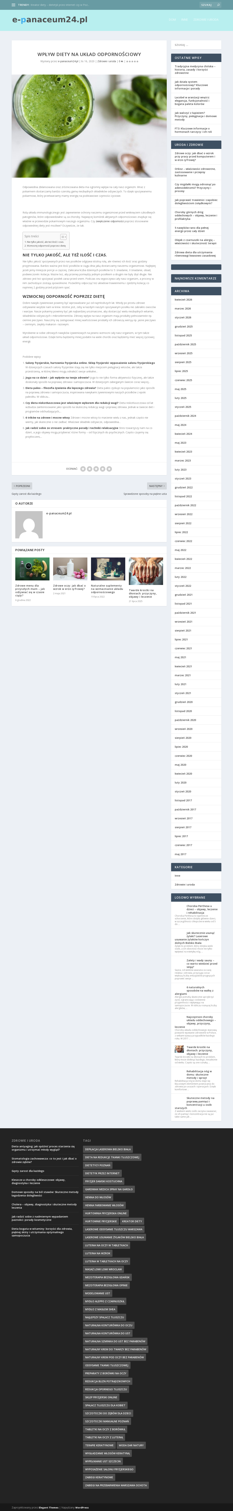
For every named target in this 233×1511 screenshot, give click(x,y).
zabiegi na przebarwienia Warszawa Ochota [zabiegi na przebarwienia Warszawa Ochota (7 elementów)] (116, 1484)
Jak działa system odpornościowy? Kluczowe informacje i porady (191, 84)
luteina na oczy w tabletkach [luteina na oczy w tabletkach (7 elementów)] (106, 1244)
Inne (184, 21)
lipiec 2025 (181, 370)
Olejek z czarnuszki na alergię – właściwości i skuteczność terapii (195, 240)
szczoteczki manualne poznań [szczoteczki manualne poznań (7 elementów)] (107, 1420)
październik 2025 (185, 343)
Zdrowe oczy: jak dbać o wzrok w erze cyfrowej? (69, 586)
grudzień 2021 (184, 594)
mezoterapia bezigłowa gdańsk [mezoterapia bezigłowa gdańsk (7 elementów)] (107, 1276)
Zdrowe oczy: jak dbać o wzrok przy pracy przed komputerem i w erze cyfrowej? (195, 156)
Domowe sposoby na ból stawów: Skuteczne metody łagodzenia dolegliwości (45, 1193)
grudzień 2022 (184, 486)
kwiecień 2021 (183, 665)
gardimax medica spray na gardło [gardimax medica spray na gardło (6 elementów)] (109, 1188)
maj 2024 (180, 424)
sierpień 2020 (183, 737)
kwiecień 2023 (183, 451)
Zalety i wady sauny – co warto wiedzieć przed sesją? (202, 963)
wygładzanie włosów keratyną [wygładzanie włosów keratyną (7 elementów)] (107, 1452)
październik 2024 (185, 415)
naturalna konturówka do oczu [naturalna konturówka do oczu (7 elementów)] (108, 1324)
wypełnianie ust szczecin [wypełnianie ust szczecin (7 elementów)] (103, 1460)
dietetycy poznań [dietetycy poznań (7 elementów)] (97, 1164)
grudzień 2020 (184, 701)
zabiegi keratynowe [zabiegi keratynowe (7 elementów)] (99, 1476)
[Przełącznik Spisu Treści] (62, 236)
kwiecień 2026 (183, 299)
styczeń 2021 (183, 692)
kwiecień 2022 (183, 558)
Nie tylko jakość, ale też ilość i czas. (45, 241)
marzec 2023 (183, 460)
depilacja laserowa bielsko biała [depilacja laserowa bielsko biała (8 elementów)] (108, 1148)
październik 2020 (185, 719)
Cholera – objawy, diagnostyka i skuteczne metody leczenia (44, 1205)
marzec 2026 (183, 307)
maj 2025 (180, 388)
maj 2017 (180, 853)
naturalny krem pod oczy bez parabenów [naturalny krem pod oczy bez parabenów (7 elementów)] (114, 1356)
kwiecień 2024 (183, 433)
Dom (172, 21)
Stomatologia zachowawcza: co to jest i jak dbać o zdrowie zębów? (44, 1159)
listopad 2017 (183, 800)
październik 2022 (185, 504)
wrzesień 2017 (183, 817)
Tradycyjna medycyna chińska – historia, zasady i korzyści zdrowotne (195, 69)
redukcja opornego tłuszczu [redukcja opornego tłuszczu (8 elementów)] (106, 1388)
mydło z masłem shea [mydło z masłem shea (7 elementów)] (100, 1308)
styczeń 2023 (183, 477)
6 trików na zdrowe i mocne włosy (47, 417)
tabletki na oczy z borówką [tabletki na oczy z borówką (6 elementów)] (105, 1428)
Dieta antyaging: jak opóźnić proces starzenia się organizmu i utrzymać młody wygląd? (43, 1147)
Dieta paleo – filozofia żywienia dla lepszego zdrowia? (60, 387)
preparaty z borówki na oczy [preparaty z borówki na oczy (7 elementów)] (105, 1372)
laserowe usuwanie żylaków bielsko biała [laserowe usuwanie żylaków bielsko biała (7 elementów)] (114, 1236)
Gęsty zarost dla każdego (28, 1170)
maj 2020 (180, 764)
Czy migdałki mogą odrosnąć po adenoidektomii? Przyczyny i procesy (195, 187)
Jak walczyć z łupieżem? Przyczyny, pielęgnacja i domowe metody (196, 115)
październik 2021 (185, 612)
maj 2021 (180, 656)
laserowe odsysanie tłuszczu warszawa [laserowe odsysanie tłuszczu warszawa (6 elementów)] (113, 1228)
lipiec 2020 (181, 746)
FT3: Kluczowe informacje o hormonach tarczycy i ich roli (193, 129)
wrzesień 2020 (183, 728)
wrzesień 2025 (183, 352)
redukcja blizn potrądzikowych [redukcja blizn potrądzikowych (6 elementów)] (107, 1380)
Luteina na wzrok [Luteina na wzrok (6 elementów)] (97, 1252)
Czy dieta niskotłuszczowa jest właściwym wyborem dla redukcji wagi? (72, 402)
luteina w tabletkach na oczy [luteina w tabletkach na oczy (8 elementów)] (106, 1260)
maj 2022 (180, 549)
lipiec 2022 (181, 531)
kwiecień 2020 (183, 773)
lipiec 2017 (181, 835)
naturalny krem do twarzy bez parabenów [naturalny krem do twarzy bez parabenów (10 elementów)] (115, 1348)
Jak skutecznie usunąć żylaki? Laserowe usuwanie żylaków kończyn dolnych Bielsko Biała (195, 937)
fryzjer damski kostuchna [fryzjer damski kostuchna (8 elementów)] (103, 1180)
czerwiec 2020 (183, 755)
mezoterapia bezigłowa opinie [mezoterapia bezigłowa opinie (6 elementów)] (106, 1284)
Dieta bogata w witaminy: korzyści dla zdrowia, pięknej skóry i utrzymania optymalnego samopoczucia (42, 1231)
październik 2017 (185, 808)
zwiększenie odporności (110, 220)
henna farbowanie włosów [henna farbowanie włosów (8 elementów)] (104, 1204)
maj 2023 (180, 442)
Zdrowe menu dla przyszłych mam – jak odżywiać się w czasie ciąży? (30, 590)
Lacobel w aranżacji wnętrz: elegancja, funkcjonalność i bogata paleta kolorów (192, 100)
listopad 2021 (183, 603)
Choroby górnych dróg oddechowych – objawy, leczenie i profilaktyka (196, 215)
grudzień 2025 (184, 325)
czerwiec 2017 (183, 844)
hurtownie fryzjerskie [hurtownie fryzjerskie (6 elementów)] (101, 1220)
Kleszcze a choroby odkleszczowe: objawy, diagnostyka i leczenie (38, 1180)
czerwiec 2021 (183, 647)
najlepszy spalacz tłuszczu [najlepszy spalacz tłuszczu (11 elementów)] (104, 1316)
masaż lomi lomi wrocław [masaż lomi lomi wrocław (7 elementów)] (103, 1268)
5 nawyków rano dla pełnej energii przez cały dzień (192, 228)
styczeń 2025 (183, 406)
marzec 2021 (183, 674)
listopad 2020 (183, 710)
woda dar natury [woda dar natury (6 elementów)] (131, 1444)
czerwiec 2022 (183, 540)
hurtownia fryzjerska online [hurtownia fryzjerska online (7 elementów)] (106, 1212)
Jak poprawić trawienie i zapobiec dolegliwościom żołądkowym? (196, 200)
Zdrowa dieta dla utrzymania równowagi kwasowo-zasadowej (195, 253)
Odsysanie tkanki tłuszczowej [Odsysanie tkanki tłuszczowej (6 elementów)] (106, 1364)
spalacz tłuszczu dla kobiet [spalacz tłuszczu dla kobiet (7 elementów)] (105, 1404)
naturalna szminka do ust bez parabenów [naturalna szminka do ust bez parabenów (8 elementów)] (115, 1340)
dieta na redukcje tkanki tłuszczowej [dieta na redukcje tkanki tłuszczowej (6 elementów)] (112, 1156)
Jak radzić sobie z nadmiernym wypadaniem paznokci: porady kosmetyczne (40, 1217)
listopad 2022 (183, 495)
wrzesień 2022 (183, 513)
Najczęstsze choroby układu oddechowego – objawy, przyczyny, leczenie (195, 1021)
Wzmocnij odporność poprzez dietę (46, 245)
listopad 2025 (183, 334)
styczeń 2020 (183, 790)
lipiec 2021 (181, 638)
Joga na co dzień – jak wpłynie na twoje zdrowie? (57, 377)
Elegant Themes (48, 1506)
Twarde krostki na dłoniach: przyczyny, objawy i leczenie (143, 593)
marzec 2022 (183, 567)
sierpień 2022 (183, 522)
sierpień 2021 (183, 629)
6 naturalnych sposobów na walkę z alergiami (194, 990)
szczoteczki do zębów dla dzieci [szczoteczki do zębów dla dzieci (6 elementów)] (108, 1412)
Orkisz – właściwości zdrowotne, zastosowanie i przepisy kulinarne (195, 171)
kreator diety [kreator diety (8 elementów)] (132, 1220)
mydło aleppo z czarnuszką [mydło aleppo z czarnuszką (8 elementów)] (104, 1300)
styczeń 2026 (183, 317)
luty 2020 (180, 782)
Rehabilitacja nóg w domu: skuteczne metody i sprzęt (199, 1074)
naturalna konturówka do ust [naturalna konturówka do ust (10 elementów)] (107, 1332)
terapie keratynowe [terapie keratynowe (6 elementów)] (99, 1444)
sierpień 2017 (183, 826)
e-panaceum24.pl (68, 60)
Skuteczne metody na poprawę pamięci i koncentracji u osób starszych (194, 1102)
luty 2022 (180, 576)
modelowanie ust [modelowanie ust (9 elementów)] (97, 1292)
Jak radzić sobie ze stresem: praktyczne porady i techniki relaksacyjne (71, 427)
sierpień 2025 (183, 361)
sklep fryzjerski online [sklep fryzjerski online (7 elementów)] (101, 1396)
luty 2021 (180, 683)
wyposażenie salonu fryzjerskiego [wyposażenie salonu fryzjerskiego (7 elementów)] (109, 1468)
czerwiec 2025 (183, 379)
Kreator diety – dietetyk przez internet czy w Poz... (60, 5)
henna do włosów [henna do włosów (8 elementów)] (98, 1196)
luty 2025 (180, 397)
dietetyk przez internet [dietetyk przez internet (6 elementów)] (102, 1172)
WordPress (82, 1506)
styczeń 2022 (183, 585)
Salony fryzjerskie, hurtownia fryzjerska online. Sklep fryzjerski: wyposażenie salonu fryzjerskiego (90, 362)
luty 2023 (180, 469)
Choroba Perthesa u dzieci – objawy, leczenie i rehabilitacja (202, 909)
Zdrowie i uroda (206, 21)
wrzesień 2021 (183, 621)
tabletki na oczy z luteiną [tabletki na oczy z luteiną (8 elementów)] (104, 1436)
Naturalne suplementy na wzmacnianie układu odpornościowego (107, 588)
